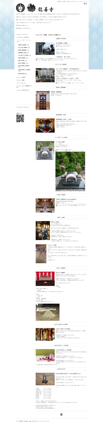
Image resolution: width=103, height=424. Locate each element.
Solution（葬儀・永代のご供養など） (24, 40)
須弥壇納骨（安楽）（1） (23, 52)
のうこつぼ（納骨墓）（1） (24, 47)
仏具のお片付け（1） (22, 73)
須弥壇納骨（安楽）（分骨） (64, 119)
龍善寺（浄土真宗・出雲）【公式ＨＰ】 (29, 421)
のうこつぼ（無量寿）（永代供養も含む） (68, 69)
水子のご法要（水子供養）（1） (24, 66)
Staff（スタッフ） (21, 83)
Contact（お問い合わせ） (23, 90)
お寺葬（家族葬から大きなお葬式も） (66, 199)
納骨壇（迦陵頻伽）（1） (23, 50)
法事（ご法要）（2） (22, 60)
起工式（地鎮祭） (61, 272)
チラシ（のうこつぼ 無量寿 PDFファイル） (68, 83)
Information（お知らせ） (23, 37)
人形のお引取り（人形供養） (64, 350)
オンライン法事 (52, 245)
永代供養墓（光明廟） (62, 43)
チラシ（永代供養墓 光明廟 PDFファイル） (48, 60)
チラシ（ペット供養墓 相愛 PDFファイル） (68, 151)
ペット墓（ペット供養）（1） (24, 55)
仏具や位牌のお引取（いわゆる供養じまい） (68, 373)
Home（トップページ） (22, 34)
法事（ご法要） (55, 222)
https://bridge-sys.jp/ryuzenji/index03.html (74, 204)
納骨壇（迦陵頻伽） (56, 92)
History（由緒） (21, 80)
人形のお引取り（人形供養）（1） (24, 70)
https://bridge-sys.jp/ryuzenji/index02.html (65, 58)
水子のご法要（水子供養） (63, 329)
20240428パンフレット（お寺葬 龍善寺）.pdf (68, 205)
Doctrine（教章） (21, 77)
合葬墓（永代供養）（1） (23, 44)
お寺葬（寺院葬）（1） (23, 57)
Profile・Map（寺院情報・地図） (24, 86)
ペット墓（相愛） (60, 142)
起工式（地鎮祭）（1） (23, 63)
